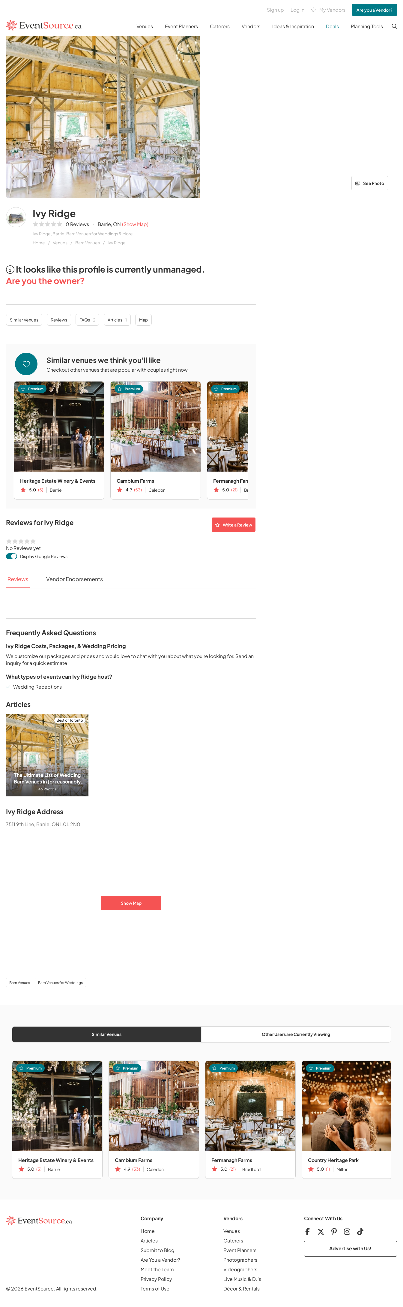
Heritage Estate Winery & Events (57, 481)
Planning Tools (367, 26)
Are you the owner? (45, 280)
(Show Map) (135, 224)
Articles (117, 320)
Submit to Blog (158, 1250)
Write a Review (233, 525)
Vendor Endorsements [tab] (74, 578)
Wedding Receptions (37, 687)
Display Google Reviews (43, 556)
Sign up (275, 10)
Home (39, 242)
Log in (297, 10)
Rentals (251, 1288)
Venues (144, 26)
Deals (332, 26)
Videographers (240, 1269)
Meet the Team (157, 1269)
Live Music (235, 1279)
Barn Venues (87, 242)
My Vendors (328, 10)
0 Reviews (77, 224)
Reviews (59, 319)
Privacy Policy (156, 1279)
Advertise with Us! (350, 1248)
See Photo (369, 183)
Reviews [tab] (17, 578)
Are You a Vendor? (160, 1260)
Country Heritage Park (333, 1160)
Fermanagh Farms (231, 1160)
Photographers (240, 1260)
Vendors (251, 26)
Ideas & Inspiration (293, 26)
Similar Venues (24, 319)
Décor (230, 1288)
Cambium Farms (135, 481)
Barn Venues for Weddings (60, 982)
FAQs (87, 320)
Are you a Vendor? (375, 10)
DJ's (256, 1279)
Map (143, 319)
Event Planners (181, 26)
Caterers (220, 26)
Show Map (131, 903)
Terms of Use (155, 1288)
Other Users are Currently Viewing (296, 1034)
